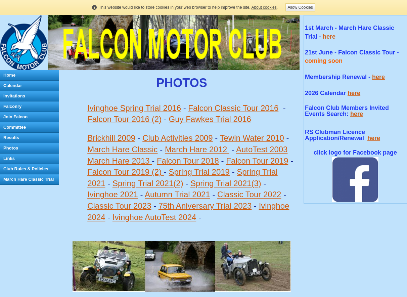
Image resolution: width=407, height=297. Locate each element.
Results (11, 137)
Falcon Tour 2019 (257, 160)
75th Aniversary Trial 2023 (205, 205)
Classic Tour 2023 (119, 205)
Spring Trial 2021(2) (147, 183)
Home (9, 75)
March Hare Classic (122, 149)
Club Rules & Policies (25, 168)
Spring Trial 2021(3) (225, 183)
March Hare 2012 (197, 149)
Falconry (12, 106)
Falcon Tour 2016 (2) (124, 119)
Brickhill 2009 (111, 137)
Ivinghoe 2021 (112, 194)
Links (9, 158)
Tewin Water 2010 (252, 137)
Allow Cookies (300, 7)
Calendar (12, 85)
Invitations (14, 95)
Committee (14, 127)
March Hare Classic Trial (28, 179)
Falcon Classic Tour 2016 (233, 108)
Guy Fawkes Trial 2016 (210, 119)
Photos (10, 148)
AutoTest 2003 (261, 149)
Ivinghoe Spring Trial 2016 (134, 108)
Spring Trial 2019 (199, 171)
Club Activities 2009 (177, 137)
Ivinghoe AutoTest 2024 (154, 217)
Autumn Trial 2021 (177, 194)
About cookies (263, 7)
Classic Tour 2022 (249, 194)
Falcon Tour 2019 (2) (125, 171)
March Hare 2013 (119, 160)
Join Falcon (15, 116)
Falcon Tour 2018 (188, 160)
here (329, 36)
